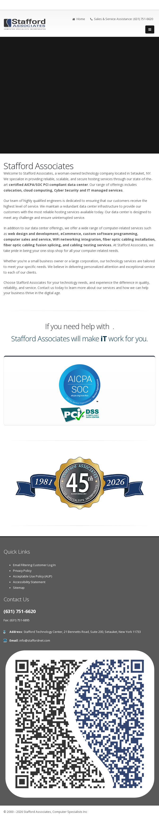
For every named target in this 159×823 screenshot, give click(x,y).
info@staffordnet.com (34, 641)
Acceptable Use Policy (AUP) (32, 576)
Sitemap (19, 588)
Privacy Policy (22, 571)
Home (78, 19)
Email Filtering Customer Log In (34, 565)
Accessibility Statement (29, 582)
